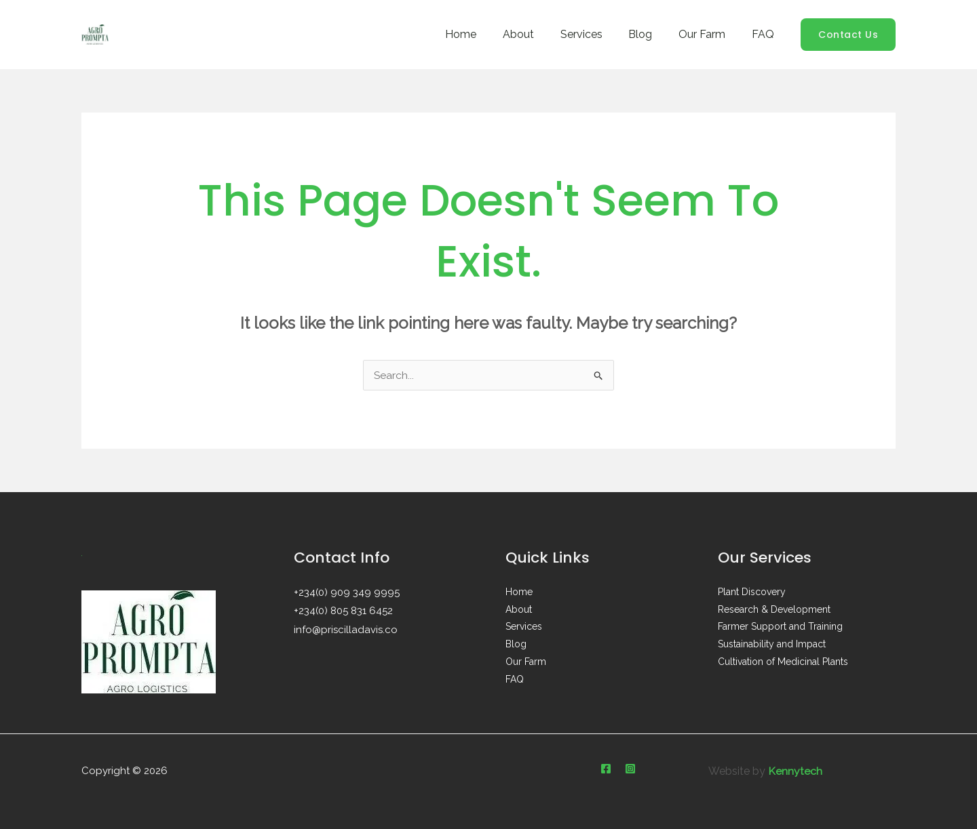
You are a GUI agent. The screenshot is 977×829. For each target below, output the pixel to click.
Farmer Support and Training (780, 627)
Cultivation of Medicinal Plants (783, 663)
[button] (848, 34)
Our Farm (708, 34)
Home (485, 34)
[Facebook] (605, 768)
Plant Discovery (752, 592)
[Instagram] (630, 768)
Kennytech (795, 771)
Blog (652, 34)
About (538, 34)
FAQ (765, 34)
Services (597, 34)
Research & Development (774, 610)
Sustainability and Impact (772, 645)
